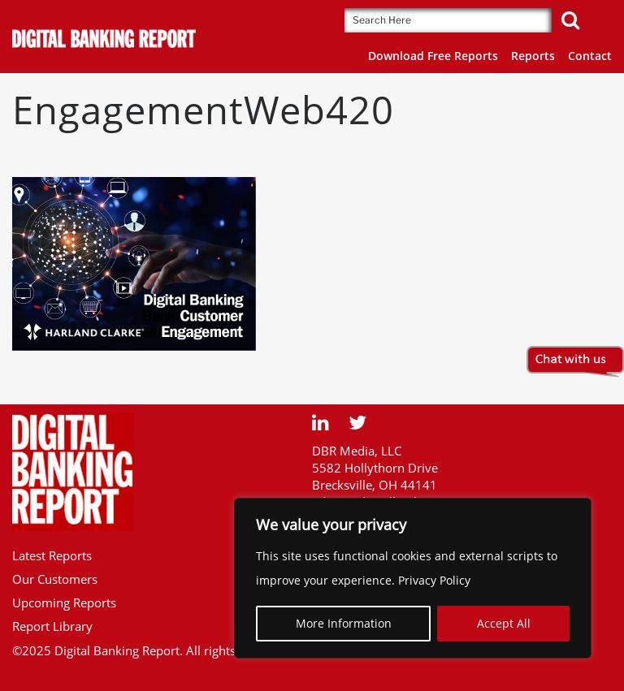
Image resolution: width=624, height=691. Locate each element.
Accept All (504, 623)
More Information (344, 623)
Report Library (52, 626)
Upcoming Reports (64, 602)
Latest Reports (52, 555)
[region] (413, 578)
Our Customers (55, 579)
